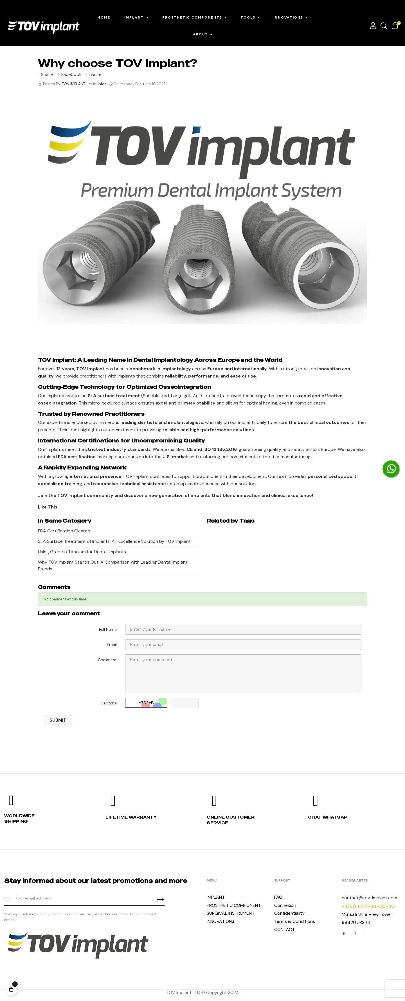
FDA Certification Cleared (64, 531)
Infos (102, 84)
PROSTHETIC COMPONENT (234, 905)
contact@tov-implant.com (369, 898)
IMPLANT (216, 897)
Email (112, 644)
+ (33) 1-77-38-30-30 (368, 906)
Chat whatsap (327, 817)
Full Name (108, 629)
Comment (107, 659)
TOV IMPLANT (73, 84)
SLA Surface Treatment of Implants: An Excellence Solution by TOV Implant (114, 541)
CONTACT (284, 929)
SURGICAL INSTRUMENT (231, 913)
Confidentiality (289, 913)
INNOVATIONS (220, 921)
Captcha (109, 703)
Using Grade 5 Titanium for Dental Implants (82, 552)
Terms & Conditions (294, 921)
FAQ (278, 897)
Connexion (285, 905)
